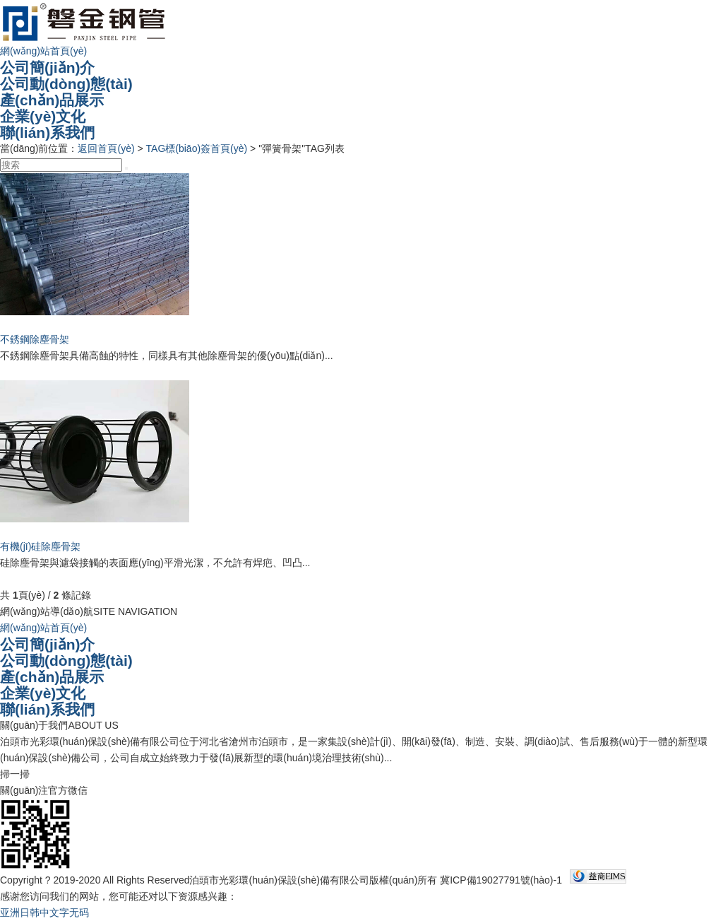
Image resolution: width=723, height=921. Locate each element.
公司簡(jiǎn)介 (47, 67)
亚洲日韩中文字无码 (44, 912)
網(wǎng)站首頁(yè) (43, 51)
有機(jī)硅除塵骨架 (40, 546)
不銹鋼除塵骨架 (34, 339)
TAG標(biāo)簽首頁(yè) (197, 148)
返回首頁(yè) (106, 148)
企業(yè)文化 (42, 116)
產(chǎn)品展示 (52, 100)
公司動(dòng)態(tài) (66, 84)
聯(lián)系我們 (47, 132)
